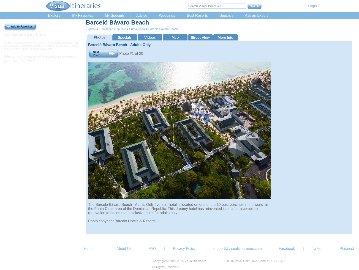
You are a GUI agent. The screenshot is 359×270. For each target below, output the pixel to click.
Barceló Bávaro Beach (163, 29)
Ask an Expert (256, 15)
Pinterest (347, 249)
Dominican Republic (112, 29)
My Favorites (82, 15)
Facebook (287, 249)
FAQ (152, 249)
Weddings (167, 15)
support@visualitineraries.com (237, 249)
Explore (54, 15)
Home (89, 249)
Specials (226, 15)
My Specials (115, 15)
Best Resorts (197, 15)
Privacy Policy (184, 249)
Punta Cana (137, 29)
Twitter (317, 249)
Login (312, 6)
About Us (124, 249)
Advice (141, 15)
